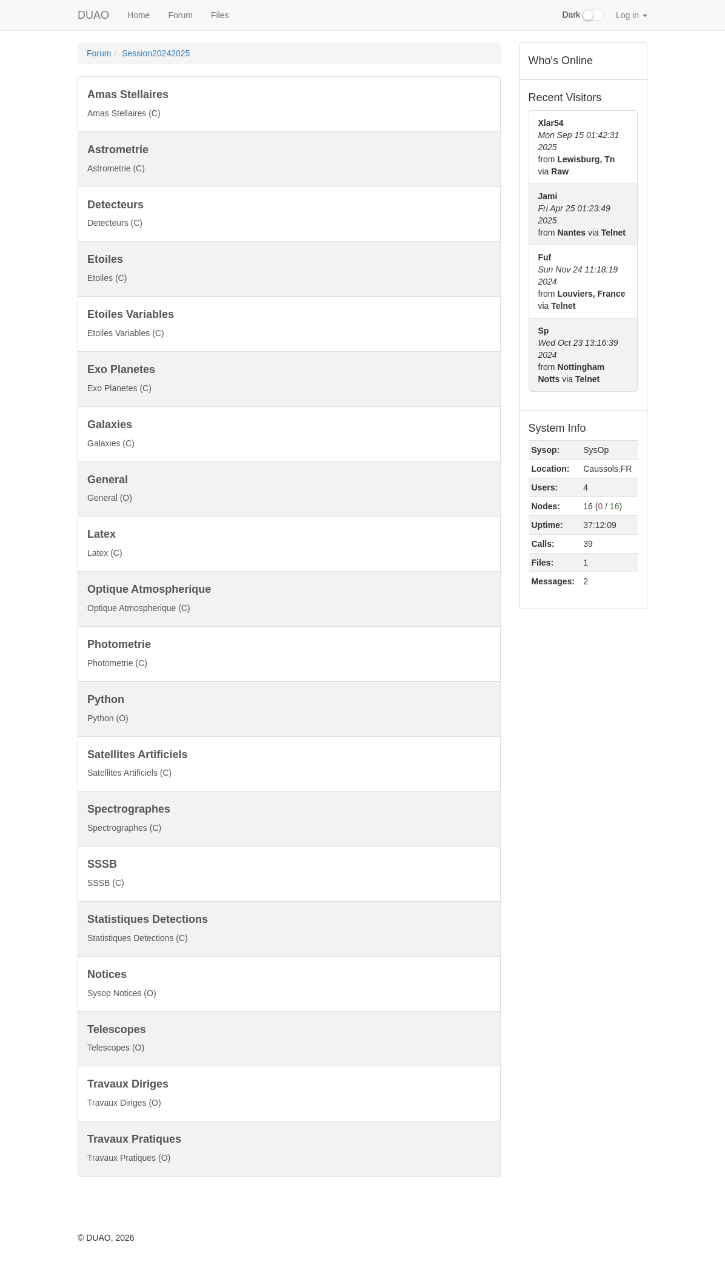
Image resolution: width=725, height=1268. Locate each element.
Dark (583, 15)
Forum (180, 15)
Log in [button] (631, 15)
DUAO (93, 15)
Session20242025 (156, 53)
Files (220, 15)
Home (138, 15)
